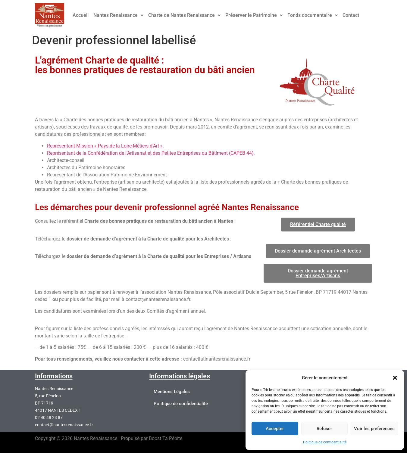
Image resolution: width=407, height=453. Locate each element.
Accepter (275, 428)
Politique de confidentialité (324, 442)
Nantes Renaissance (118, 15)
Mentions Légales (172, 391)
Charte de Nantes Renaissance (184, 15)
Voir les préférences (374, 428)
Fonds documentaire (312, 15)
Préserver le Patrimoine (254, 15)
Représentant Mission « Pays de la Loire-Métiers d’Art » (105, 146)
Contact (351, 15)
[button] (395, 378)
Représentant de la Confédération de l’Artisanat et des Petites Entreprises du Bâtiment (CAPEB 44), (151, 153)
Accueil (81, 15)
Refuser (324, 428)
